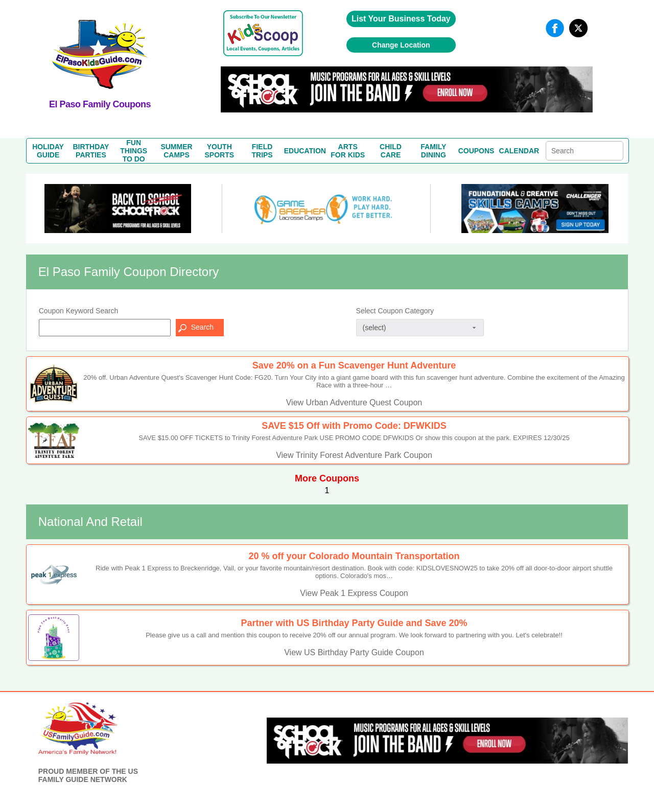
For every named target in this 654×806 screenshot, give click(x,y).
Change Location (401, 45)
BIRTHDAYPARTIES (91, 151)
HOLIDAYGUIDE (48, 151)
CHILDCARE (391, 151)
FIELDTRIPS (261, 151)
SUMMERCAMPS (176, 151)
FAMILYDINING (433, 151)
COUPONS (476, 151)
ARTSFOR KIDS (348, 151)
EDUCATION (305, 151)
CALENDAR (519, 151)
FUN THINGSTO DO (133, 151)
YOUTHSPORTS (220, 151)
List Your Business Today (401, 18)
